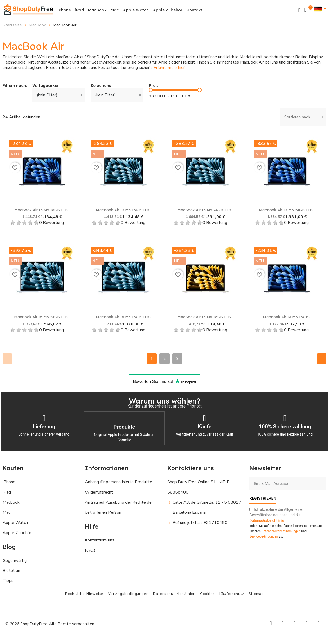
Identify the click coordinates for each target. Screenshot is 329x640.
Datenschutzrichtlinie (266, 520)
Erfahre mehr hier (169, 67)
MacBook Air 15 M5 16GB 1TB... (124, 317)
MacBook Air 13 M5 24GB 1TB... (205, 210)
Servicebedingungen (263, 536)
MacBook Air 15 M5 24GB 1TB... (42, 317)
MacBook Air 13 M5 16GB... (287, 317)
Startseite (12, 25)
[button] (299, 10)
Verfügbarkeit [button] (46, 85)
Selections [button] (101, 85)
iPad (79, 9)
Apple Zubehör (167, 9)
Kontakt (194, 9)
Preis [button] (154, 85)
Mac (115, 9)
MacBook (97, 9)
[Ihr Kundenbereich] (305, 10)
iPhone (64, 9)
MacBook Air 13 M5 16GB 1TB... (42, 210)
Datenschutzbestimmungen (281, 530)
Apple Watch (136, 9)
